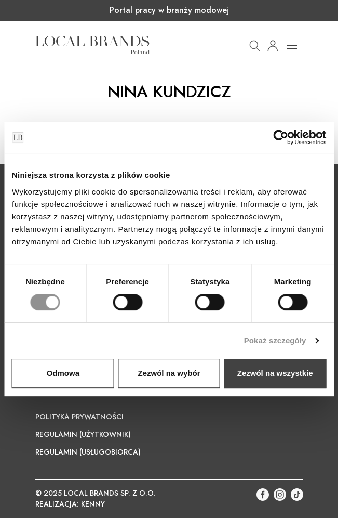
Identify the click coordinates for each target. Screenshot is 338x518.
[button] (254, 44)
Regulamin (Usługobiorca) (88, 452)
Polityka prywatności (79, 416)
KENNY (93, 504)
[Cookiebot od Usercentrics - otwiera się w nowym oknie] (280, 137)
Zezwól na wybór (169, 373)
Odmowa (63, 373)
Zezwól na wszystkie (275, 373)
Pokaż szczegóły (275, 340)
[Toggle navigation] (291, 45)
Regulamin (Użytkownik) (83, 434)
